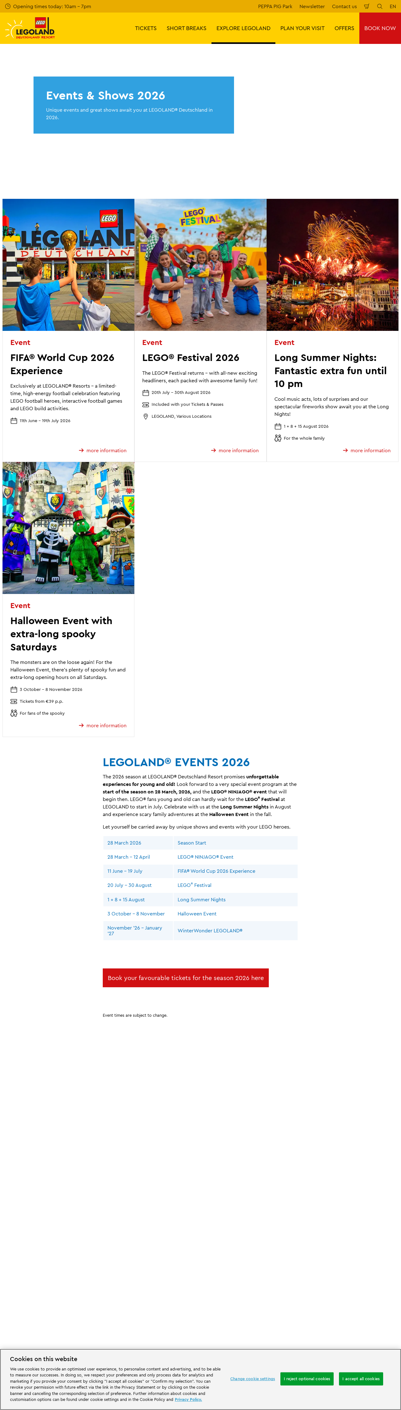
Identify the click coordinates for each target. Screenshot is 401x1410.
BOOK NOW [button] (380, 28)
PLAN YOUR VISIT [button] (302, 28)
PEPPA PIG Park (275, 6)
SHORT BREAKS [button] (186, 28)
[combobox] (199, 1327)
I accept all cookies (361, 1378)
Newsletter (312, 6)
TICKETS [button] (146, 28)
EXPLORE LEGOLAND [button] (243, 28)
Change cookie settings (252, 1378)
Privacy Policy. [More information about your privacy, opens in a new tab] (188, 1399)
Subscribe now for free (150, 1271)
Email (62, 1238)
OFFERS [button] (344, 28)
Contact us (344, 6)
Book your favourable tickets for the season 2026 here (186, 978)
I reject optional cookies (307, 1378)
